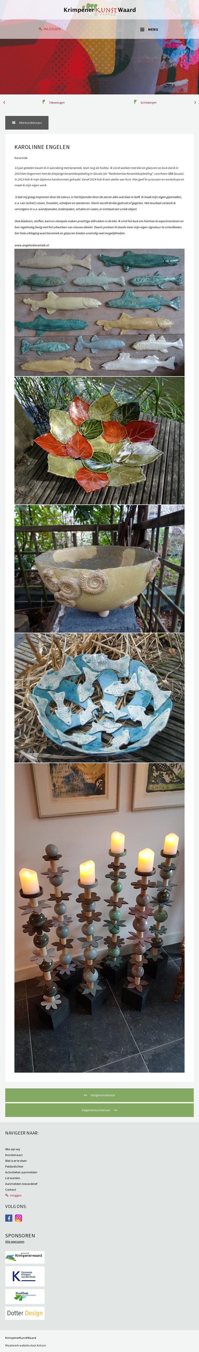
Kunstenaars (14, 1155)
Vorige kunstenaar (102, 1095)
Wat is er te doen (16, 1161)
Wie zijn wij (12, 1149)
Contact (10, 1189)
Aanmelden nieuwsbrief (21, 1184)
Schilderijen (149, 102)
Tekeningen (57, 102)
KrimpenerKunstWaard (20, 1338)
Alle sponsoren (14, 1241)
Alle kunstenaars (30, 123)
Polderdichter (14, 1166)
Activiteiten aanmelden (21, 1172)
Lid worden (12, 1178)
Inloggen (52, 29)
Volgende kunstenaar (96, 1110)
